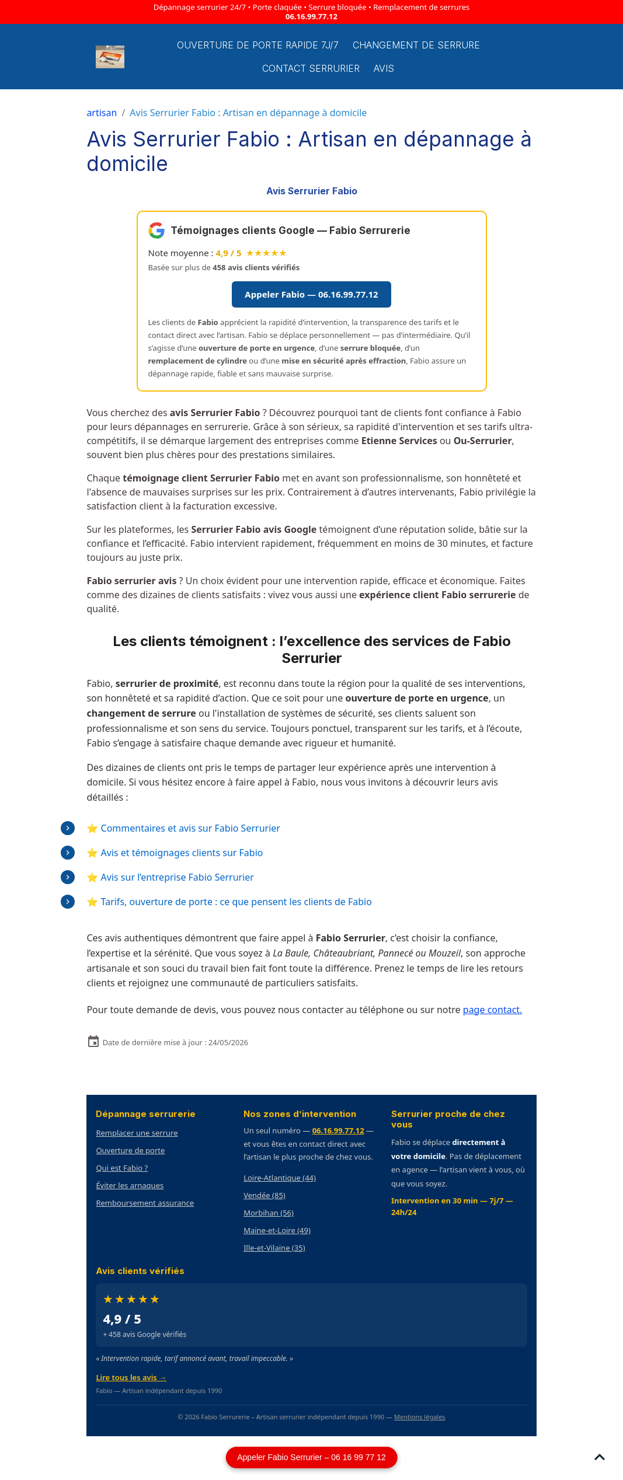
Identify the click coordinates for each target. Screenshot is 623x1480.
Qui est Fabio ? (122, 1168)
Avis (384, 68)
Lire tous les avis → (131, 1377)
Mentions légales (420, 1416)
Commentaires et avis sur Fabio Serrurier (190, 828)
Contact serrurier (311, 68)
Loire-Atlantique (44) (279, 1177)
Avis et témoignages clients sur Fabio (182, 852)
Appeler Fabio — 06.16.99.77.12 (311, 294)
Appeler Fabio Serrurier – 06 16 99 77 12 (311, 1457)
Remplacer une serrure (136, 1133)
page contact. (493, 1009)
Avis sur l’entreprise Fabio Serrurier (177, 877)
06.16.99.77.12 (311, 16)
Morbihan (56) (268, 1212)
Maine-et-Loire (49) (277, 1230)
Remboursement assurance (145, 1203)
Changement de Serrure (416, 45)
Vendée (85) (264, 1195)
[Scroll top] (599, 1456)
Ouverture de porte (130, 1150)
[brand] (110, 57)
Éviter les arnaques (129, 1185)
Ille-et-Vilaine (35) (274, 1247)
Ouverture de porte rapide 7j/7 (258, 45)
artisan (101, 112)
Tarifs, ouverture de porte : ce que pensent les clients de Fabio (236, 901)
